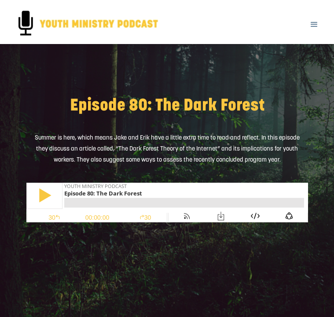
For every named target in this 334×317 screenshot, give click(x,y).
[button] (314, 19)
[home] (9, 7)
